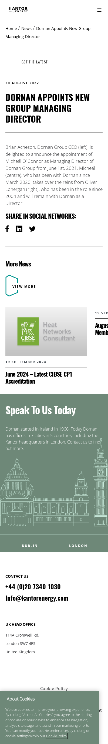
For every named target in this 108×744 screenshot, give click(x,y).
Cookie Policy (54, 688)
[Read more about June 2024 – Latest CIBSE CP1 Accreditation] (46, 346)
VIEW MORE (24, 286)
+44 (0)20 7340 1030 (33, 586)
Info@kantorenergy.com (36, 598)
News (26, 28)
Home (11, 28)
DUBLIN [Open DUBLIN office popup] (30, 546)
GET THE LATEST (35, 62)
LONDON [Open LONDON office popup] (78, 546)
